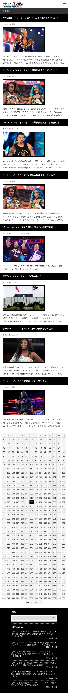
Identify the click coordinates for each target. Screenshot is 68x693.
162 (40, 481)
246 (40, 506)
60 (22, 452)
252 (4, 510)
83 (64, 456)
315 (36, 527)
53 (54, 448)
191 (45, 490)
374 (49, 544)
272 (31, 515)
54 (59, 448)
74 (22, 456)
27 (64, 440)
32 (22, 444)
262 (49, 510)
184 (13, 490)
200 (22, 494)
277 (54, 515)
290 (49, 519)
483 (36, 577)
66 (50, 452)
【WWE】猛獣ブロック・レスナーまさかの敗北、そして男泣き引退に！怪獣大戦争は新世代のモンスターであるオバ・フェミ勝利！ (33, 634)
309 (8, 527)
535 (17, 594)
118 (31, 469)
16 (13, 440)
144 (22, 477)
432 (59, 561)
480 (22, 577)
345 (45, 536)
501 (54, 581)
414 (40, 556)
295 (8, 523)
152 (59, 477)
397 (26, 552)
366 (13, 544)
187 (26, 490)
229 (26, 502)
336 (4, 536)
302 (40, 523)
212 (13, 498)
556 (49, 598)
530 (59, 590)
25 (54, 440)
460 (59, 569)
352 (13, 540)
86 (13, 460)
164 (49, 481)
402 (49, 552)
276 (49, 515)
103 (26, 465)
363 (63, 540)
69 (64, 452)
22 (41, 440)
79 (45, 456)
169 (8, 485)
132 (31, 473)
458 (49, 569)
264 (59, 510)
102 (22, 465)
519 (8, 590)
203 (36, 494)
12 (59, 435)
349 (63, 536)
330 (40, 531)
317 (45, 527)
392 (4, 552)
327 (26, 531)
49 (36, 448)
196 (4, 494)
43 (9, 448)
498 (40, 581)
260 (40, 510)
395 (17, 552)
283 (17, 519)
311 (17, 527)
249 (54, 506)
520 (13, 590)
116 (22, 469)
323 (8, 531)
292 (59, 519)
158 (22, 481)
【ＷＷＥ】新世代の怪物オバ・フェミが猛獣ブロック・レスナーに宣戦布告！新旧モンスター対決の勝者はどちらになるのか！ (33, 674)
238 (4, 506)
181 (63, 485)
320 (59, 527)
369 (26, 544)
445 (54, 565)
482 (31, 577)
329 (36, 531)
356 (31, 540)
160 (31, 481)
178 (49, 485)
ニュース (15, 129)
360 (49, 540)
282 (13, 519)
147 (36, 477)
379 (8, 548)
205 (45, 494)
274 (40, 515)
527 (45, 590)
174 (31, 485)
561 (31, 602)
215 (26, 498)
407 (8, 556)
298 (22, 523)
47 (27, 448)
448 (4, 569)
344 (40, 536)
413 (36, 556)
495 (26, 581)
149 (45, 477)
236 (59, 502)
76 (32, 456)
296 (13, 523)
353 (17, 540)
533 (8, 594)
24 (50, 440)
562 (36, 602)
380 (13, 548)
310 (13, 527)
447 (63, 565)
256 (22, 510)
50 (41, 448)
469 (36, 573)
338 (13, 536)
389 (54, 548)
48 (32, 448)
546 (4, 598)
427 (36, 561)
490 (4, 581)
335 (63, 531)
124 (59, 469)
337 (8, 536)
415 (45, 556)
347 (54, 536)
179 (54, 485)
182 (4, 490)
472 (49, 573)
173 (26, 485)
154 (4, 481)
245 (36, 506)
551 (26, 598)
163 (45, 481)
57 (9, 452)
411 (26, 556)
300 (31, 523)
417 (54, 556)
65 (45, 452)
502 (59, 581)
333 (54, 531)
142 (13, 477)
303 (45, 523)
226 (13, 502)
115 (17, 469)
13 (64, 435)
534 (13, 594)
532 (4, 594)
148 (40, 477)
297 (17, 523)
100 (13, 465)
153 (63, 477)
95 (54, 460)
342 (31, 536)
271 (26, 515)
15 (9, 440)
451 (17, 569)
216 (31, 498)
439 (26, 565)
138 (59, 473)
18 (22, 440)
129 (17, 473)
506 (13, 586)
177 (45, 485)
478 (13, 577)
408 (13, 556)
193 (54, 490)
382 (22, 548)
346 (49, 536)
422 (13, 561)
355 (26, 540)
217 (36, 498)
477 (8, 577)
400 (40, 552)
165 (54, 481)
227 (17, 502)
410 (22, 556)
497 (36, 581)
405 (63, 552)
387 (45, 548)
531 (63, 590)
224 (4, 502)
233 (45, 502)
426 (31, 561)
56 (4, 452)
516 (59, 586)
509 (26, 586)
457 (45, 569)
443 (45, 565)
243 (26, 506)
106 (40, 465)
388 (49, 548)
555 (45, 598)
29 (9, 444)
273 (36, 515)
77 (36, 456)
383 (26, 548)
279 (63, 515)
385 (36, 548)
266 (4, 515)
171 (17, 485)
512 (40, 586)
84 (4, 460)
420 (4, 561)
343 (36, 536)
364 (4, 544)
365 (8, 544)
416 (49, 556)
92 (41, 460)
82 (59, 456)
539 (36, 594)
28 (4, 444)
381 (17, 548)
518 (4, 590)
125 (63, 469)
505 (8, 586)
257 (26, 510)
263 (54, 510)
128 (13, 473)
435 (8, 565)
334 (59, 531)
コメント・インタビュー (20, 234)
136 (49, 473)
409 (17, 556)
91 (36, 460)
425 (26, 561)
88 (22, 460)
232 (40, 502)
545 (63, 594)
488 (59, 577)
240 (13, 506)
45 (18, 448)
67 (54, 452)
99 (9, 465)
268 (13, 515)
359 (45, 540)
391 (63, 548)
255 (17, 510)
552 (31, 598)
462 (4, 573)
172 (22, 485)
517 (63, 586)
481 (26, 577)
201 (26, 494)
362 (59, 540)
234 (49, 502)
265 (63, 510)
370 (31, 544)
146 (31, 477)
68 (59, 452)
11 (54, 435)
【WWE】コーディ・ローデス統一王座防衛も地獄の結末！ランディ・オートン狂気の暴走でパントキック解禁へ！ (33, 644)
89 (27, 460)
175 (36, 485)
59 (18, 452)
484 (40, 577)
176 (40, 485)
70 (4, 456)
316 (40, 527)
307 (63, 523)
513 (45, 586)
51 (45, 448)
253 (8, 510)
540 (40, 594)
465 (17, 573)
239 (8, 506)
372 (40, 544)
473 (54, 573)
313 (26, 527)
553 (36, 598)
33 (27, 444)
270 (22, 515)
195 (63, 490)
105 (36, 465)
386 (40, 548)
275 (45, 515)
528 (49, 590)
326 (22, 531)
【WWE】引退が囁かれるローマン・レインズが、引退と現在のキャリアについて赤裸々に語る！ (33, 684)
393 (8, 552)
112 (4, 469)
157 (17, 481)
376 (59, 544)
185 (17, 490)
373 (45, 544)
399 (36, 552)
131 (26, 473)
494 (22, 581)
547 (8, 598)
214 (22, 498)
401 (45, 552)
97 (64, 460)
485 (45, 577)
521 (17, 590)
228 (22, 502)
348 (59, 536)
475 (63, 573)
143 (17, 477)
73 (18, 456)
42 (4, 448)
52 (50, 448)
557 (54, 598)
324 (13, 531)
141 (8, 477)
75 (27, 456)
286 (31, 519)
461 (63, 569)
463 (8, 573)
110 (59, 465)
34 (32, 444)
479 (17, 577)
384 (31, 548)
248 (49, 506)
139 (63, 473)
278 (59, 515)
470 (40, 573)
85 (9, 460)
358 (40, 540)
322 (4, 531)
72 (13, 456)
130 (22, 473)
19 (27, 440)
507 (17, 586)
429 (45, 561)
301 (36, 523)
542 (49, 594)
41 (64, 444)
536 (22, 594)
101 (17, 465)
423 (17, 561)
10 (50, 435)
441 (36, 565)
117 (26, 469)
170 (13, 485)
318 (49, 527)
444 (49, 565)
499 (45, 581)
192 (49, 490)
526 (40, 590)
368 (22, 544)
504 (4, 586)
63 (36, 452)
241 (17, 506)
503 (63, 581)
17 (18, 440)
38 (50, 444)
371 (36, 544)
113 (8, 469)
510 (31, 586)
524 (31, 590)
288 (40, 519)
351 (8, 540)
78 (41, 456)
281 (8, 519)
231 (36, 502)
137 (54, 473)
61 (27, 452)
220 (49, 498)
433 (63, 561)
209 (63, 494)
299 (26, 523)
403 (54, 552)
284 (22, 519)
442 (40, 565)
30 (13, 444)
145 (26, 477)
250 (59, 506)
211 (8, 498)
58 (13, 452)
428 (40, 561)
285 (26, 519)
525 (36, 590)
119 (36, 469)
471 (45, 573)
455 (36, 569)
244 (31, 506)
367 (17, 544)
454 (31, 569)
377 (63, 544)
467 (26, 573)
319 (54, 527)
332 (49, 531)
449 (8, 569)
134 (40, 473)
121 (45, 469)
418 (59, 556)
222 (59, 498)
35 (36, 444)
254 (13, 510)
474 (59, 573)
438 (22, 565)
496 (31, 581)
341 (26, 536)
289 (45, 519)
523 (26, 590)
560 (27, 602)
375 (54, 544)
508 (22, 586)
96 (59, 460)
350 (4, 540)
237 (63, 502)
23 (45, 440)
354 (22, 540)
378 (4, 548)
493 (17, 581)
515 (54, 586)
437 (17, 565)
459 (54, 569)
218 (40, 498)
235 (54, 502)
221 (54, 498)
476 (4, 577)
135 (45, 473)
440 (31, 565)
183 (8, 490)
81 (54, 456)
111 (63, 465)
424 (22, 561)
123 (54, 469)
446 (59, 565)
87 (18, 460)
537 (26, 594)
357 (36, 540)
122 (49, 469)
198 (13, 494)
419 (63, 556)
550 (22, 598)
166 (59, 481)
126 (4, 473)
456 (40, 569)
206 (49, 494)
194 (59, 490)
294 (4, 523)
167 (63, 481)
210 (4, 498)
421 (8, 561)
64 (41, 452)
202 (31, 494)
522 (22, 590)
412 (31, 556)
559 (63, 598)
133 (36, 473)
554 (40, 598)
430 (49, 561)
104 (31, 465)
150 (49, 477)
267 (8, 515)
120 (40, 469)
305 (54, 523)
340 (22, 536)
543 (54, 594)
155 (8, 481)
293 (63, 519)
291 (54, 519)
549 (17, 598)
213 (17, 498)
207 (54, 494)
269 (17, 515)
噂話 (13, 24)
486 (49, 577)
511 (36, 586)
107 (45, 465)
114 (13, 469)
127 (8, 473)
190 (40, 490)
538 (31, 594)
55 (64, 448)
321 (63, 527)
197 (8, 494)
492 (13, 581)
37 (45, 444)
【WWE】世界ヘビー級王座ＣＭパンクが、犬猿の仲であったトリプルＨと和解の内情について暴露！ (33, 664)
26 (59, 440)
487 (54, 577)
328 (31, 531)
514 (49, 586)
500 (49, 581)
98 (4, 465)
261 (45, 510)
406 (4, 556)
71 (9, 456)
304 (49, 523)
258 (31, 510)
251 (63, 506)
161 (36, 481)
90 (32, 460)
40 (59, 444)
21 (36, 440)
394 (13, 552)
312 (22, 527)
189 (36, 490)
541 (45, 594)
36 (41, 444)
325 (17, 531)
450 (13, 569)
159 (26, 481)
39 (54, 444)
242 (22, 506)
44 (13, 448)
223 (63, 498)
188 (31, 490)
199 (17, 494)
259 (36, 510)
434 (4, 565)
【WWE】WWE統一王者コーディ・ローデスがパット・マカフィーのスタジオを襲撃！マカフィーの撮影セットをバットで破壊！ (33, 654)
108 (49, 465)
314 (31, 527)
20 (32, 440)
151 (54, 477)
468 (31, 573)
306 (59, 523)
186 (22, 490)
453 (26, 569)
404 (59, 552)
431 (54, 561)
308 (4, 527)
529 (54, 590)
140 (4, 477)
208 (59, 494)
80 (50, 456)
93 (45, 460)
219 (45, 498)
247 (45, 506)
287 (36, 519)
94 (50, 460)
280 (4, 519)
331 (45, 531)
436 (13, 565)
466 (22, 573)
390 (59, 548)
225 (8, 502)
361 (54, 540)
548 (13, 598)
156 (13, 481)
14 (4, 440)
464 (13, 573)
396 (22, 552)
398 (31, 552)
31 (18, 444)
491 (8, 581)
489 (63, 577)
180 (59, 485)
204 (40, 494)
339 (17, 536)
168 (4, 485)
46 (22, 448)
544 (59, 594)
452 (22, 569)
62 (32, 452)
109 (54, 465)
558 (59, 598)
